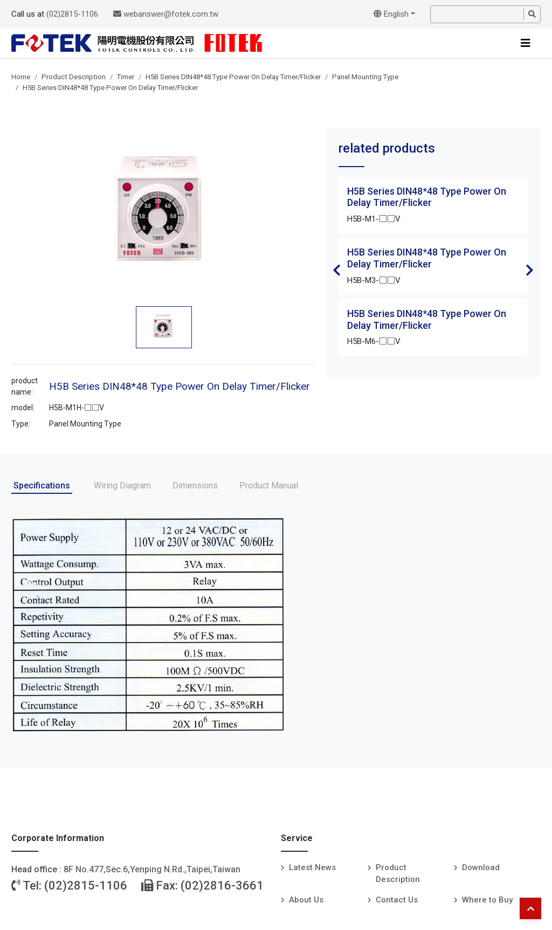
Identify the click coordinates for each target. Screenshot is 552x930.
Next (529, 270)
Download (481, 867)
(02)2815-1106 (72, 14)
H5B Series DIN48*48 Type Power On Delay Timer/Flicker (233, 77)
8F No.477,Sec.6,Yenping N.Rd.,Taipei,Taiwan (152, 869)
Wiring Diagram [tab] (122, 485)
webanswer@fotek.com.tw (165, 14)
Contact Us (397, 900)
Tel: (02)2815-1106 (69, 885)
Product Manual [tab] (268, 485)
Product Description (74, 77)
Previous (336, 270)
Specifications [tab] (41, 485)
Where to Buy (487, 900)
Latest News (312, 867)
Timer (125, 77)
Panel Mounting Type (365, 77)
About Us (306, 900)
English (391, 14)
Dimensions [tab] (195, 485)
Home (20, 77)
